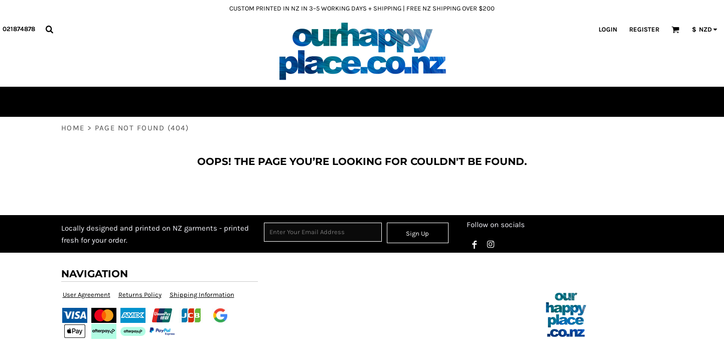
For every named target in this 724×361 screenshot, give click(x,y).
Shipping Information (202, 294)
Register (644, 29)
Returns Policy (140, 294)
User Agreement (86, 294)
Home (73, 127)
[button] (49, 29)
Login (608, 29)
